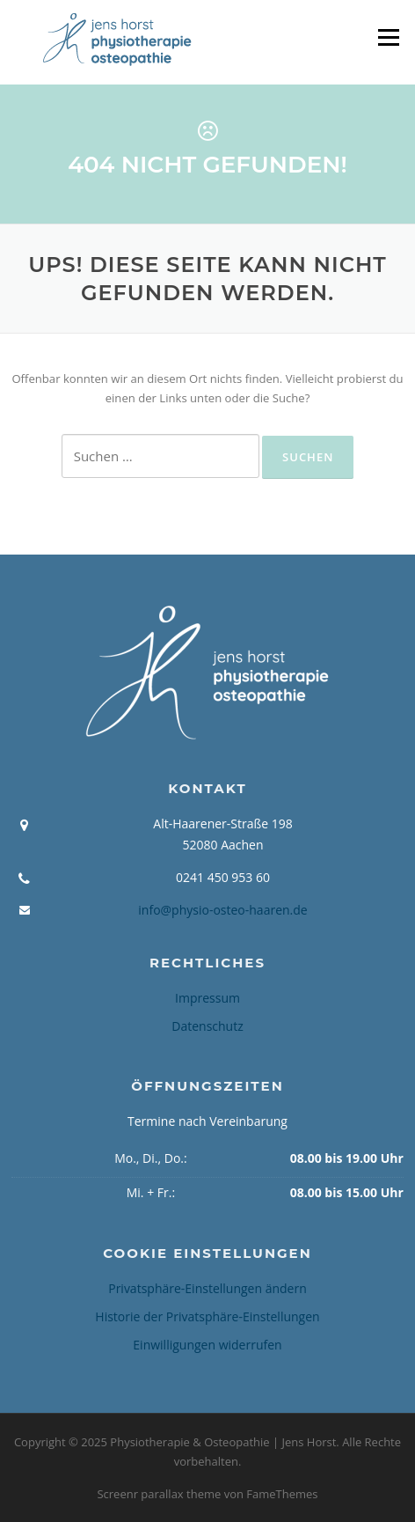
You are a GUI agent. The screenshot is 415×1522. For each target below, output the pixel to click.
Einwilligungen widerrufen (207, 1344)
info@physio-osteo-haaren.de (222, 909)
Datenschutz (207, 1026)
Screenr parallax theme (159, 1494)
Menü (388, 37)
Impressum (207, 997)
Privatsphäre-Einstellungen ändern (207, 1288)
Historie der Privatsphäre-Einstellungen (207, 1316)
